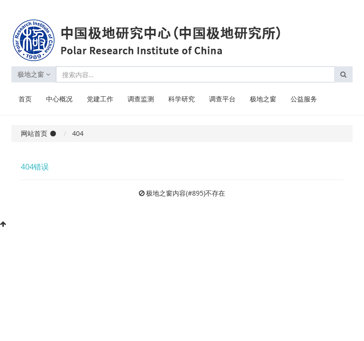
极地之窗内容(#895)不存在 (185, 192)
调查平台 (222, 98)
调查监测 (140, 98)
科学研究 (181, 98)
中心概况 (59, 98)
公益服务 (304, 98)
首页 (25, 98)
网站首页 (34, 133)
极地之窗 (34, 74)
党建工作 (100, 98)
